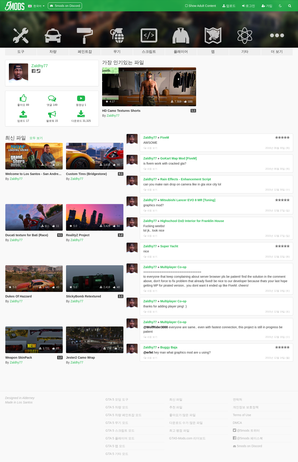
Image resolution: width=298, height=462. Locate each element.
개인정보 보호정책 (246, 407)
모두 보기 (36, 138)
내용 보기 (150, 148)
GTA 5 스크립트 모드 (119, 430)
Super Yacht (169, 246)
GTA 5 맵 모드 (115, 446)
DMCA (237, 423)
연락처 (237, 399)
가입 (267, 6)
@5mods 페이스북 (248, 438)
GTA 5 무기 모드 (116, 423)
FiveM (164, 137)
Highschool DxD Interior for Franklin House (192, 221)
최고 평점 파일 (179, 430)
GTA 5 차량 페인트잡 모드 (123, 415)
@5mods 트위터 (246, 431)
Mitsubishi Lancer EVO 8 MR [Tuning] (187, 200)
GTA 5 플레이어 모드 (119, 438)
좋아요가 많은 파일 (182, 415)
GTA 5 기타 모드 (116, 454)
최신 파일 (176, 399)
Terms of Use (242, 415)
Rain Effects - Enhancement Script (185, 179)
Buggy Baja (168, 347)
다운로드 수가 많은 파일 (186, 423)
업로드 (229, 6)
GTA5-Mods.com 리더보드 (187, 438)
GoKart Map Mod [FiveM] (178, 158)
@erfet (148, 352)
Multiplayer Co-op (173, 267)
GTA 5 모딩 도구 (116, 399)
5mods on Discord (247, 446)
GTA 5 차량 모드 (116, 407)
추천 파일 (176, 407)
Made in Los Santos (19, 402)
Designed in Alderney (20, 398)
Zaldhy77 (39, 66)
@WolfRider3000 (155, 327)
